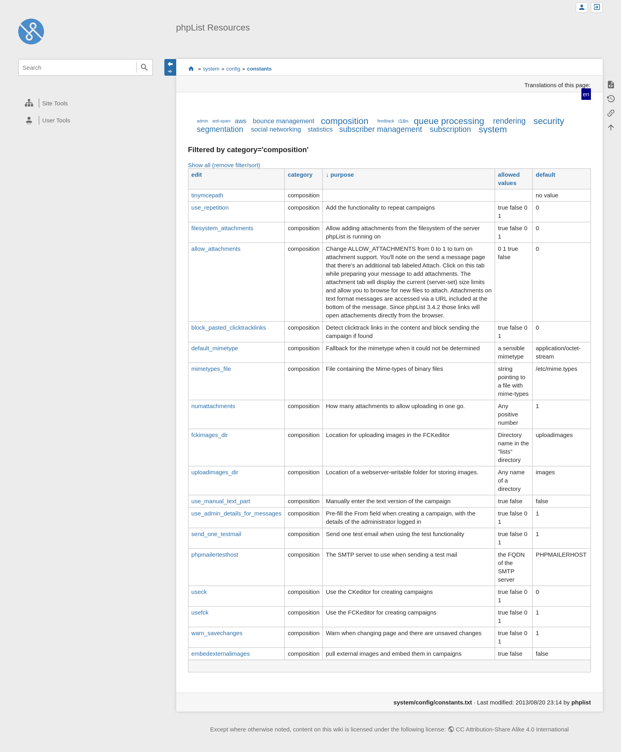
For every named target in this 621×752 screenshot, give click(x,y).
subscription (450, 129)
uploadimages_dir (214, 472)
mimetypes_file (211, 368)
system (211, 69)
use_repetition (210, 207)
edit (196, 174)
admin (202, 120)
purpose (342, 174)
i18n (403, 121)
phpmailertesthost (214, 554)
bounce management (283, 120)
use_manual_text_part (220, 501)
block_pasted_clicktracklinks (228, 327)
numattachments (213, 406)
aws (240, 120)
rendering (509, 120)
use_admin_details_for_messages (236, 513)
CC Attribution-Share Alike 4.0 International (512, 729)
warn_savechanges (216, 633)
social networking (276, 129)
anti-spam (221, 120)
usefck (199, 612)
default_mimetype (214, 348)
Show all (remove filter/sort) (224, 165)
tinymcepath (207, 195)
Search (144, 67)
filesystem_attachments (222, 228)
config (233, 69)
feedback (385, 120)
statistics (320, 129)
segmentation (220, 129)
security (548, 121)
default (545, 174)
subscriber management (380, 129)
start (191, 68)
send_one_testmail (216, 534)
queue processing (449, 121)
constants (259, 69)
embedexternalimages (220, 653)
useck (199, 591)
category (300, 174)
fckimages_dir (209, 434)
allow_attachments (215, 248)
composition (344, 121)
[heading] (85, 103)
